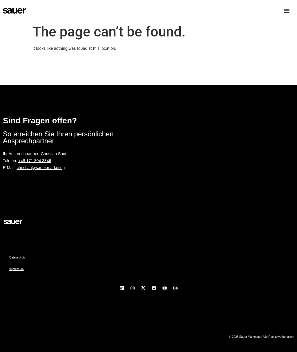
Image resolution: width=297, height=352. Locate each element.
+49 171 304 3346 (34, 160)
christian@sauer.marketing (41, 167)
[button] (286, 10)
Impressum (16, 269)
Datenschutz (17, 257)
